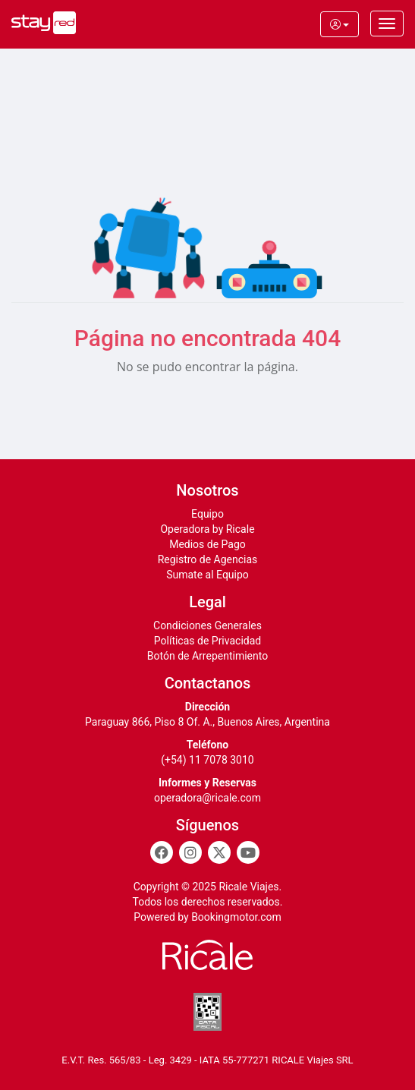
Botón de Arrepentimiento (207, 656)
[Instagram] (190, 852)
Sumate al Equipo (207, 575)
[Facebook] (161, 852)
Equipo (207, 514)
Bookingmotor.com (236, 917)
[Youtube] (248, 852)
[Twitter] (219, 852)
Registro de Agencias (208, 559)
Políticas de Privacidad (207, 641)
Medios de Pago (207, 544)
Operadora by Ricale (207, 529)
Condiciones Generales (207, 625)
